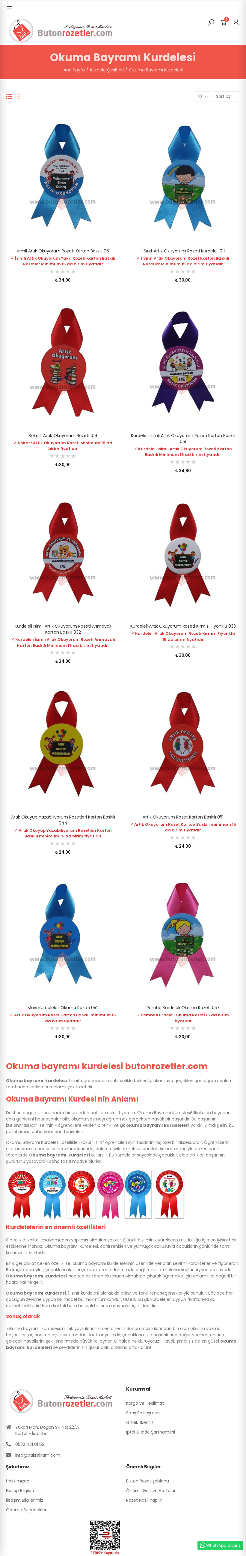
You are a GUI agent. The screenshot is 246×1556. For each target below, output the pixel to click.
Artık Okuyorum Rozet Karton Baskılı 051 (183, 817)
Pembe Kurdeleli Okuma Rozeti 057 (183, 1008)
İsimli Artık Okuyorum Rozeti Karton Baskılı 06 (63, 251)
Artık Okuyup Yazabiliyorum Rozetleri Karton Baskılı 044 (63, 820)
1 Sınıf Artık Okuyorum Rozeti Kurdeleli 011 (183, 251)
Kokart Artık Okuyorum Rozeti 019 (63, 436)
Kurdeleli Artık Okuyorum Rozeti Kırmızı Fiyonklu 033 (183, 626)
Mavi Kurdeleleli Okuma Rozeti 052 (63, 1008)
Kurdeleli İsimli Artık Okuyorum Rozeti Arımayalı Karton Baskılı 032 (63, 629)
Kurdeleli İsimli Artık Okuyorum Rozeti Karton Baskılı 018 (183, 439)
